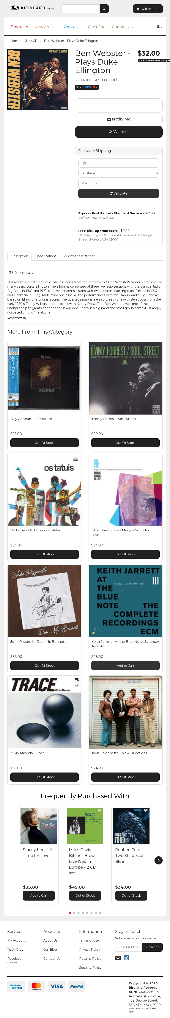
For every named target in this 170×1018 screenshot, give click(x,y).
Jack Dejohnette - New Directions (119, 753)
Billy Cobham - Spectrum (31, 419)
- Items (145, 9)
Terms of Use (89, 940)
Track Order (16, 950)
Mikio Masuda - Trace (27, 753)
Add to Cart (125, 666)
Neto (131, 1011)
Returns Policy (90, 959)
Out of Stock (85, 896)
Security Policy (90, 968)
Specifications (45, 256)
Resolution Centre (15, 961)
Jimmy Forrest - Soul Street (113, 419)
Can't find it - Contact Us (110, 27)
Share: (87, 87)
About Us (73, 27)
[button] (53, 810)
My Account (16, 940)
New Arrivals (46, 27)
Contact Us (51, 959)
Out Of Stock (45, 443)
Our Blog (50, 950)
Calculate (118, 193)
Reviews (79, 256)
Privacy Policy (89, 950)
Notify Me (119, 119)
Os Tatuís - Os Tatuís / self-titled (35, 530)
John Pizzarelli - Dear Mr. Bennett (38, 642)
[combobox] (80, 8)
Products (19, 27)
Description (19, 256)
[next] (158, 860)
